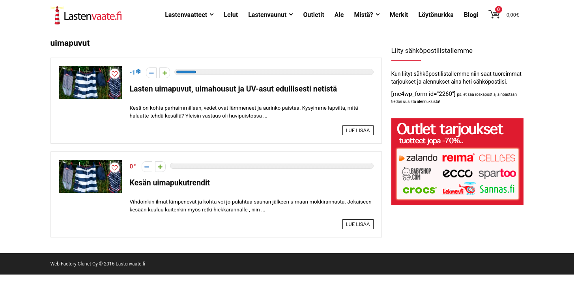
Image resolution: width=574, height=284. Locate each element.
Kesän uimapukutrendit (170, 182)
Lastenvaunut (267, 15)
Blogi (471, 15)
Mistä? (363, 15)
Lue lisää (358, 130)
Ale (339, 15)
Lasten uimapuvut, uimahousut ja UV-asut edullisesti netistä (233, 88)
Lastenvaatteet (186, 15)
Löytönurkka (436, 15)
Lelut (231, 15)
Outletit (313, 15)
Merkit (399, 15)
